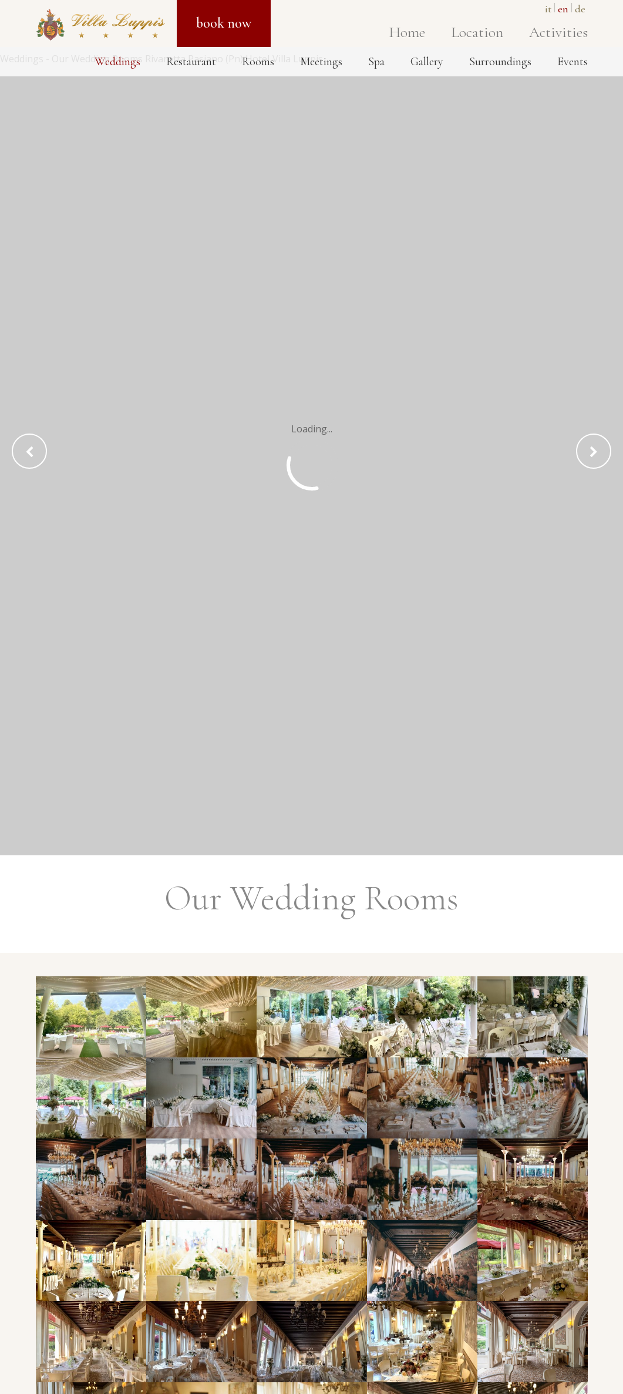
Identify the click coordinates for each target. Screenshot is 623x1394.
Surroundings (500, 62)
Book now (223, 23)
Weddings (117, 62)
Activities (558, 32)
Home (407, 32)
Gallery (426, 62)
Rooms (258, 62)
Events (572, 62)
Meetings (321, 62)
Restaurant (191, 62)
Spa (376, 62)
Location (477, 32)
